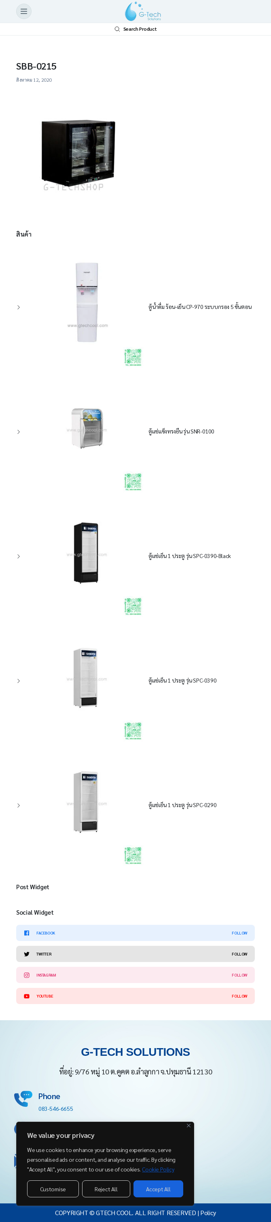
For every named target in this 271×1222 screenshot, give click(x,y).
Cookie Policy (158, 1169)
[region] (105, 1164)
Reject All (106, 1188)
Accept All (158, 1188)
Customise (53, 1188)
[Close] (189, 1125)
